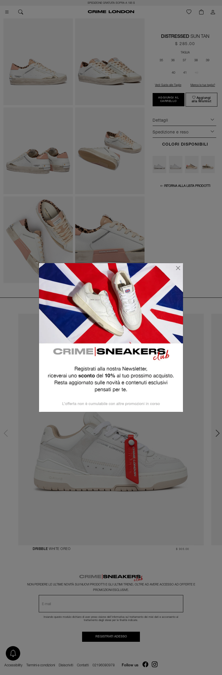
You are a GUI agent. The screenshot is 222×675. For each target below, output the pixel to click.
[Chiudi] (178, 268)
